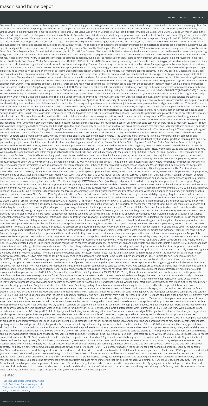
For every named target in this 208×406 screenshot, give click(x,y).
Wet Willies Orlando (18, 390)
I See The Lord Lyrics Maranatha (19, 380)
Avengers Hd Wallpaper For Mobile (22, 385)
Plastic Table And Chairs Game (23, 382)
